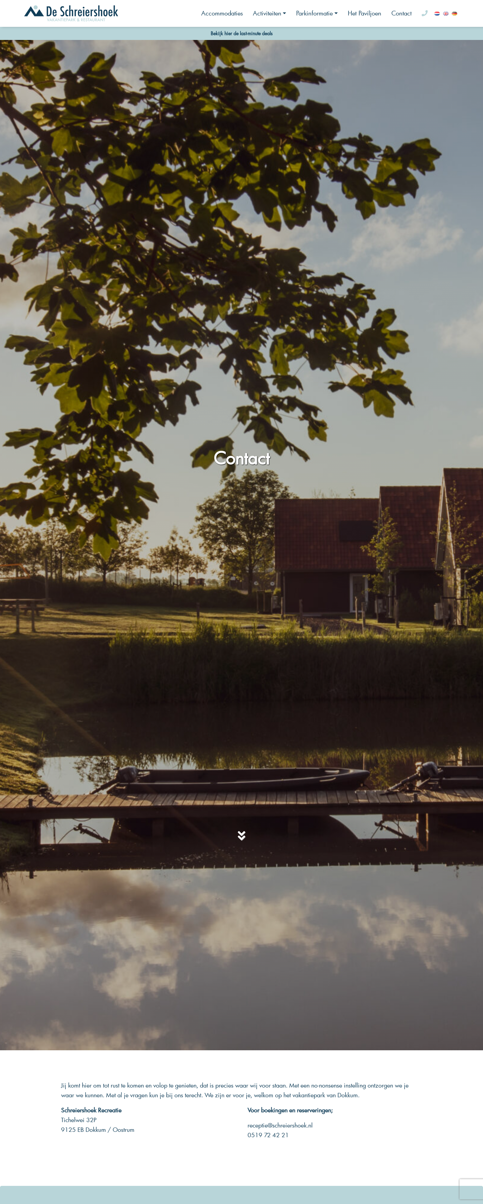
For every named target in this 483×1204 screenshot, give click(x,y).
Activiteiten (267, 13)
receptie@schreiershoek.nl (280, 1125)
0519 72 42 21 (268, 1135)
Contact (401, 13)
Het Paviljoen (364, 13)
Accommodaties (222, 13)
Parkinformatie (314, 13)
